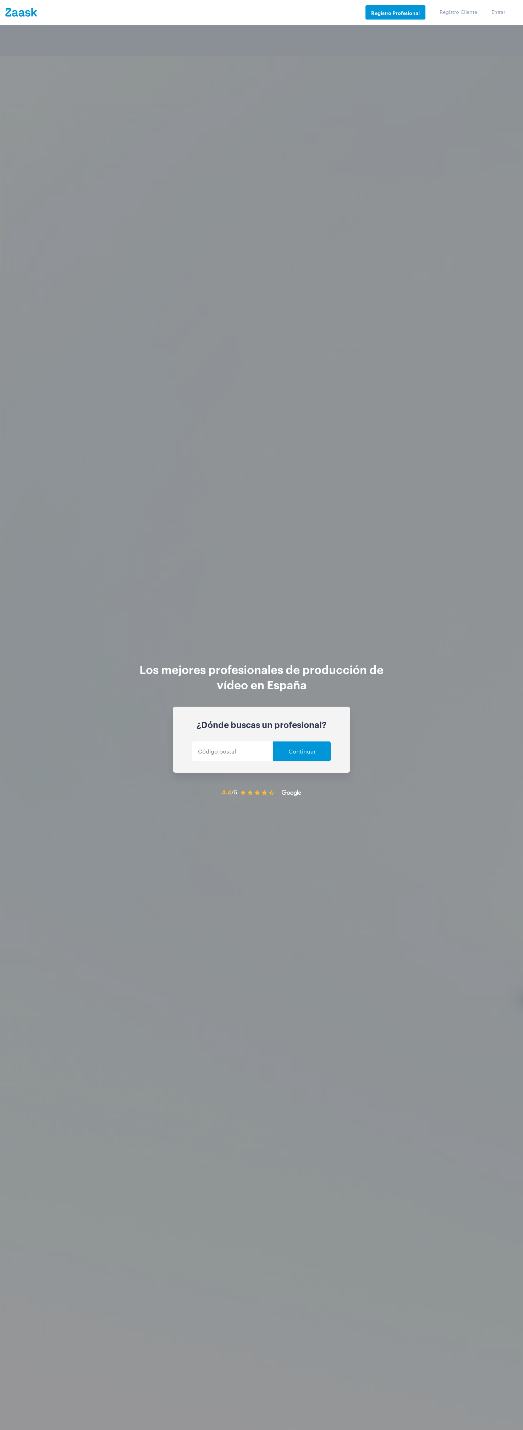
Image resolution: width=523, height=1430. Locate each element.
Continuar (302, 751)
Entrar (498, 11)
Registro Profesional (395, 12)
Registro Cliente (458, 11)
